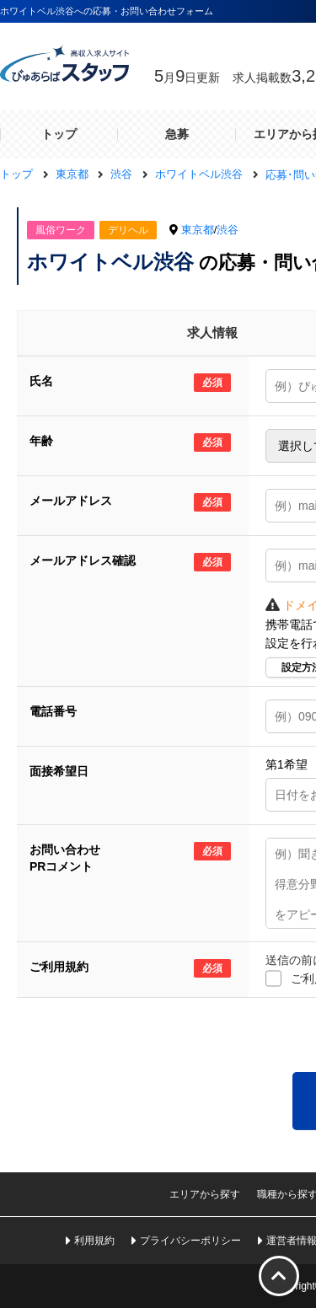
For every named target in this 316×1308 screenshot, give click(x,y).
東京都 (197, 229)
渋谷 (227, 229)
